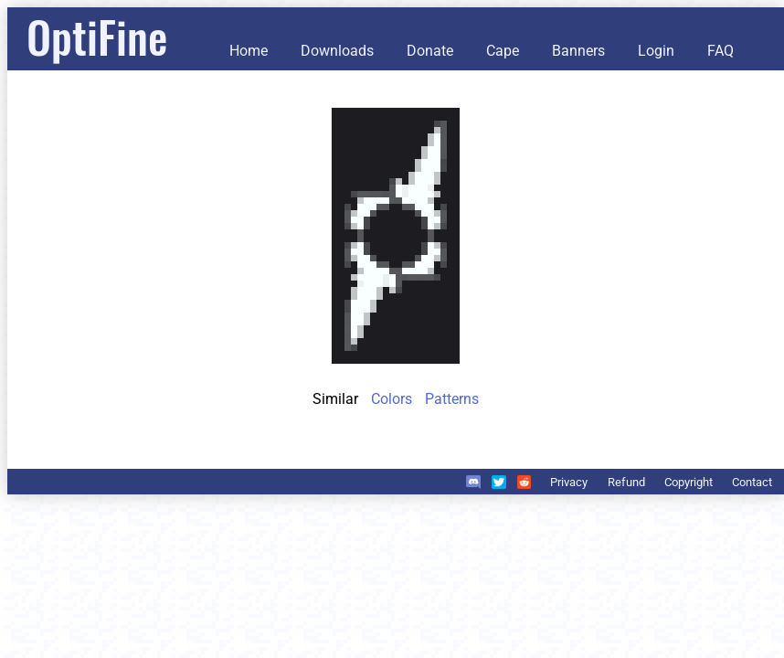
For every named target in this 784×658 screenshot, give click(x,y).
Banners (578, 50)
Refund (626, 482)
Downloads (337, 50)
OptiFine (96, 36)
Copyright (688, 482)
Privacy (569, 482)
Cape (502, 50)
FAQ (720, 50)
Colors (391, 399)
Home (248, 50)
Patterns (452, 399)
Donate (430, 50)
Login (656, 50)
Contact (752, 482)
